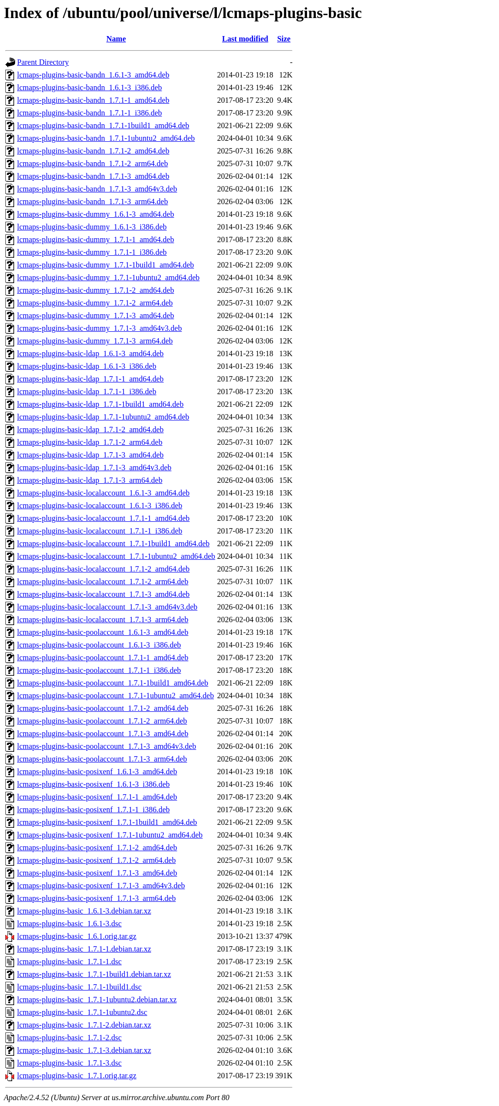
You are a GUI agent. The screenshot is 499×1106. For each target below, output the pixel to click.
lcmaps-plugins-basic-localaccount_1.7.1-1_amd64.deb (103, 518)
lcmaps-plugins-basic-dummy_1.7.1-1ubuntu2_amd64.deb (108, 277)
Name (116, 39)
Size (284, 39)
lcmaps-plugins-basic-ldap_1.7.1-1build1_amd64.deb (100, 404)
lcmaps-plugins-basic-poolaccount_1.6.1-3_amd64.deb (102, 632)
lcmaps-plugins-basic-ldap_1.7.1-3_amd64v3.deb (94, 467)
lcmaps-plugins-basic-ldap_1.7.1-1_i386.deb (86, 391)
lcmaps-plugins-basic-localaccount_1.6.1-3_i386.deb (99, 505)
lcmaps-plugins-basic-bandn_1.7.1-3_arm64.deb (92, 201)
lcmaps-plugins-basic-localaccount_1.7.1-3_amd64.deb (103, 594)
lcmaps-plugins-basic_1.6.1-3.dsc (69, 923)
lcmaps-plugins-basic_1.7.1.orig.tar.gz (76, 1075)
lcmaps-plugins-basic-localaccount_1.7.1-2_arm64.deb (102, 581)
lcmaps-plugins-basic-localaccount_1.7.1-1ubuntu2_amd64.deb (116, 556)
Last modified (245, 39)
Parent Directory (43, 62)
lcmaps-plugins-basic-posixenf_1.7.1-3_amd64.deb (97, 873)
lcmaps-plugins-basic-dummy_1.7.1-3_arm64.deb (95, 341)
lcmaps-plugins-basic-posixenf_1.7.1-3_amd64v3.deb (101, 885)
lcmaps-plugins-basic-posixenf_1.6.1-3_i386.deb (93, 784)
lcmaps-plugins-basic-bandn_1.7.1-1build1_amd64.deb (103, 125)
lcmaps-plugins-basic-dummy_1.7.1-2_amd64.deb (95, 290)
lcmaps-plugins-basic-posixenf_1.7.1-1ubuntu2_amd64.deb (110, 835)
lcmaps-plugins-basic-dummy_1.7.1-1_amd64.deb (95, 239)
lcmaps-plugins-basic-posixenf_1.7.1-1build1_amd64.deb (107, 822)
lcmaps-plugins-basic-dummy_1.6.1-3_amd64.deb (95, 214)
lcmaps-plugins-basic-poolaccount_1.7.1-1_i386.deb (99, 670)
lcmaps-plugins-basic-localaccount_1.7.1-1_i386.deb (99, 531)
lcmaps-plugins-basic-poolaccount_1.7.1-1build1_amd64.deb (112, 683)
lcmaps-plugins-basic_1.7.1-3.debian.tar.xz (84, 1050)
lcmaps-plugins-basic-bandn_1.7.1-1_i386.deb (89, 113)
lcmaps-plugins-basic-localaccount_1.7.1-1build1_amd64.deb (113, 543)
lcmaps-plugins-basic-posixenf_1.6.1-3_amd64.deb (97, 771)
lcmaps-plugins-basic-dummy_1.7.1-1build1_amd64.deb (105, 265)
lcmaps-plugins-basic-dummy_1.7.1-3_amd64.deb (95, 315)
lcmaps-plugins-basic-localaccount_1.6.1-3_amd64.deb (103, 493)
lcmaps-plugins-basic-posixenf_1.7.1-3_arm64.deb (96, 898)
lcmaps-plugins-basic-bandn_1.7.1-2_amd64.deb (93, 151)
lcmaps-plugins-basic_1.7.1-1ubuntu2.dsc (82, 1012)
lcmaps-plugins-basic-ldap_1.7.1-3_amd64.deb (90, 455)
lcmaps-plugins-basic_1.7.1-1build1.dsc (79, 987)
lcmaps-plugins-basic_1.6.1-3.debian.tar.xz (84, 911)
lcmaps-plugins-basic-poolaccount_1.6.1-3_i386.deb (99, 645)
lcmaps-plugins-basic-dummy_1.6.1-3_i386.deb (92, 227)
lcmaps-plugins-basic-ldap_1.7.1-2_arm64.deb (89, 442)
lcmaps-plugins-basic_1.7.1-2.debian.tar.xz (84, 1025)
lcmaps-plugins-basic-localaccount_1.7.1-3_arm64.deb (102, 619)
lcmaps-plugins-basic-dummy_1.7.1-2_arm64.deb (95, 303)
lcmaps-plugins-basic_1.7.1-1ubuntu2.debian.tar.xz (96, 999)
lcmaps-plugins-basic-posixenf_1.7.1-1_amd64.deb (97, 797)
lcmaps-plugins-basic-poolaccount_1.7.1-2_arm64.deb (102, 721)
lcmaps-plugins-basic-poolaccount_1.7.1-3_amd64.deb (102, 733)
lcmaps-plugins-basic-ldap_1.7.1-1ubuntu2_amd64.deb (103, 417)
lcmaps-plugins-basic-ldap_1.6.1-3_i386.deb (86, 366)
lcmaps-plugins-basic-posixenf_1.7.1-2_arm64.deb (96, 860)
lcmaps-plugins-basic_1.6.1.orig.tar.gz (76, 936)
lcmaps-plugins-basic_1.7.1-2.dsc (69, 1037)
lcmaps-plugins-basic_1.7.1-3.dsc (69, 1063)
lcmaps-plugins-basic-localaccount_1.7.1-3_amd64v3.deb (107, 607)
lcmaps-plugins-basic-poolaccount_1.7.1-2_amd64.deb (102, 708)
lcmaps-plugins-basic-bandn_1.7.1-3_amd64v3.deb (97, 189)
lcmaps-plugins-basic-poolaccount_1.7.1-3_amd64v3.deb (106, 746)
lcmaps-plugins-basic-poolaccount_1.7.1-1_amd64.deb (102, 657)
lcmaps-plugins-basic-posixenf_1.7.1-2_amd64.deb (97, 847)
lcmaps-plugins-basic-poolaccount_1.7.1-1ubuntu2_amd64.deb (115, 695)
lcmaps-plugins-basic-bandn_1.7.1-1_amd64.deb (93, 100)
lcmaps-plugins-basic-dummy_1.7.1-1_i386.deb (92, 252)
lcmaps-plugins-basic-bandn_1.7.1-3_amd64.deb (93, 176)
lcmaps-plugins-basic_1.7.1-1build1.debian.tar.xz (94, 974)
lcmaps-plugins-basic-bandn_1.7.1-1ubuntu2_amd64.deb (106, 138)
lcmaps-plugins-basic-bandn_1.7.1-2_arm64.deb (92, 163)
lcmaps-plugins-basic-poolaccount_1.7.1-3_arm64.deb (102, 759)
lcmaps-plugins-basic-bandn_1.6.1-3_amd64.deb (93, 75)
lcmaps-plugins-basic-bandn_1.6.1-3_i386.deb (89, 87)
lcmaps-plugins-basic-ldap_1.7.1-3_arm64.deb (89, 480)
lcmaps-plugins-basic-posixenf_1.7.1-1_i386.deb (93, 809)
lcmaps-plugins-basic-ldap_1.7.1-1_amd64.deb (90, 379)
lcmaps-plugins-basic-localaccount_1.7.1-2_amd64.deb (103, 569)
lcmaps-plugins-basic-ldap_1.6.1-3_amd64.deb (90, 353)
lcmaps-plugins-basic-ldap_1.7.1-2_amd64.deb (90, 429)
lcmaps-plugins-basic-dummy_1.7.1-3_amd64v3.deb (99, 328)
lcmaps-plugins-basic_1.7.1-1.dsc (69, 961)
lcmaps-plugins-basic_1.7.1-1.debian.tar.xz (84, 949)
